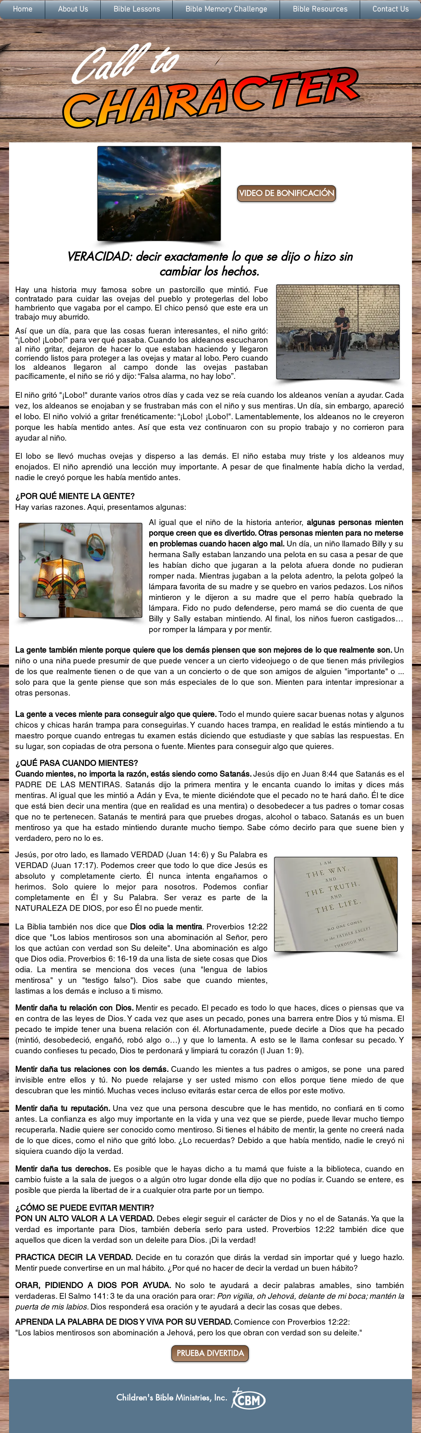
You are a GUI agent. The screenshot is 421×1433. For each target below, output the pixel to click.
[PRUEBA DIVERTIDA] (210, 1353)
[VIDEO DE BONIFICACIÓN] (286, 193)
